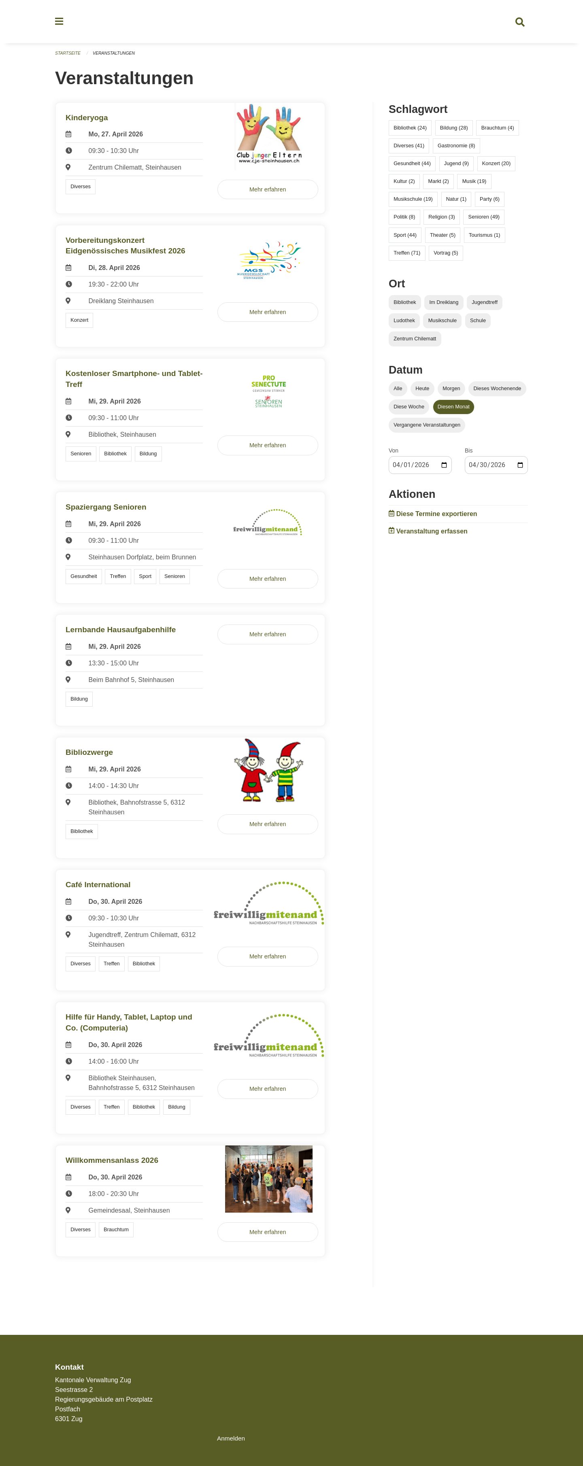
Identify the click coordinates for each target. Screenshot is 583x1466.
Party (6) (490, 203)
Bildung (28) (454, 131)
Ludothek (404, 324)
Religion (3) (441, 220)
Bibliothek (405, 305)
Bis (468, 454)
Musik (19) (474, 184)
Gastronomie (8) (456, 149)
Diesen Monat (454, 410)
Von (393, 454)
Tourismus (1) (484, 238)
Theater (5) (442, 238)
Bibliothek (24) (410, 131)
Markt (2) (438, 184)
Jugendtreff (485, 305)
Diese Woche (409, 410)
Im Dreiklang (443, 305)
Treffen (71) (407, 256)
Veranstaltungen (116, 56)
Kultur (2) (404, 184)
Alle (398, 392)
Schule (478, 324)
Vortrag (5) (446, 256)
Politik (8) (404, 220)
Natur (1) (456, 203)
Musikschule (442, 324)
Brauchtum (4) (497, 131)
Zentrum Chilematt (415, 342)
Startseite (68, 56)
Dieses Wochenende (497, 392)
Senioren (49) (484, 220)
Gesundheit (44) (412, 167)
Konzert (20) (496, 167)
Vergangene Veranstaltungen (427, 428)
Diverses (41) (409, 149)
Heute (422, 392)
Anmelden (231, 1438)
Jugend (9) (456, 167)
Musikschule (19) (413, 203)
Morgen (451, 392)
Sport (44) (405, 238)
